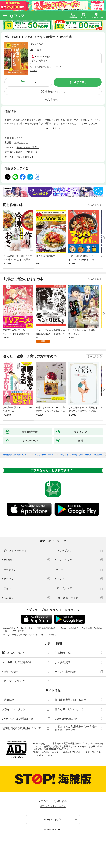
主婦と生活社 (21, 142)
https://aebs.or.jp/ (43, 755)
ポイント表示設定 (65, 671)
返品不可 (33, 71)
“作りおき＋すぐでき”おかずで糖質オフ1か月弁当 (81, 455)
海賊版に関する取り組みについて (21, 728)
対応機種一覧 (63, 652)
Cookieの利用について (68, 718)
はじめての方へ (13, 653)
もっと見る (93, 205)
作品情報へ (51, 99)
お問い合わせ (10, 671)
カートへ (31, 82)
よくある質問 (63, 662)
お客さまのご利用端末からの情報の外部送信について (76, 728)
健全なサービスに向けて (69, 709)
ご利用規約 (8, 699)
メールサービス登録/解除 (16, 662)
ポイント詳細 (38, 60)
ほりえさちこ (36, 44)
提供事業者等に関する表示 (70, 699)
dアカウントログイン (14, 681)
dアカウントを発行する (53, 801)
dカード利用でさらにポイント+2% (44, 67)
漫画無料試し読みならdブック (15, 455)
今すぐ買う (80, 82)
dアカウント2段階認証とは (18, 718)
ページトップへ (53, 819)
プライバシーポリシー (15, 709)
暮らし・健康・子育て (28, 147)
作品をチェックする (55, 91)
